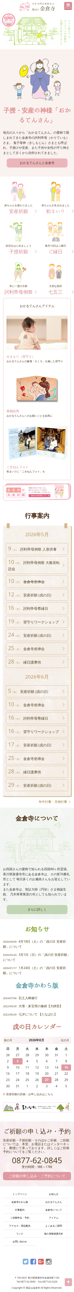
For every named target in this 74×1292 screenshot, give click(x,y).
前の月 (8, 1040)
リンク (19, 1233)
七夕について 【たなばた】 (30, 1014)
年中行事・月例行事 (53, 802)
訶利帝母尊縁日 (28, 607)
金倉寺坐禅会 (26, 648)
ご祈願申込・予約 (19, 1217)
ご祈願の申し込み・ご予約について (37, 1176)
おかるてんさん (53, 1202)
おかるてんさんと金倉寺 (37, 163)
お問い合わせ (20, 1241)
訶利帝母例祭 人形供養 (32, 548)
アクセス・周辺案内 (19, 1225)
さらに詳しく (37, 909)
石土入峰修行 (20, 998)
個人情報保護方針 (53, 1233)
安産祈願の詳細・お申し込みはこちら (28, 1094)
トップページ (20, 1194)
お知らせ (53, 1194)
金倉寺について (53, 1209)
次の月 (65, 1040)
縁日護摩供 (24, 661)
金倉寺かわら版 (19, 1202)
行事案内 (19, 1209)
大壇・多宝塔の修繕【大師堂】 (33, 1006)
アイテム (53, 1217)
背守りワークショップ (33, 621)
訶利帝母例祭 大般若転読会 (34, 564)
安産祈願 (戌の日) (29, 594)
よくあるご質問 (53, 1225)
